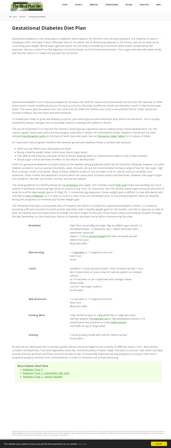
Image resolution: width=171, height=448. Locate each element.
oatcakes (79, 252)
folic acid (121, 185)
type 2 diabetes (34, 195)
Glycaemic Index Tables (111, 136)
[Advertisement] (88, 77)
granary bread (97, 236)
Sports (78, 4)
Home (64, 4)
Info (158, 4)
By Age (129, 4)
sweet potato (118, 322)
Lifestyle (144, 4)
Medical (94, 4)
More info (82, 444)
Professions (112, 4)
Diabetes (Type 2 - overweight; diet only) (46, 373)
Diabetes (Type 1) (33, 369)
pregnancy (72, 185)
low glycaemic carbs (34, 136)
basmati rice (101, 318)
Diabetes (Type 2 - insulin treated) (42, 376)
